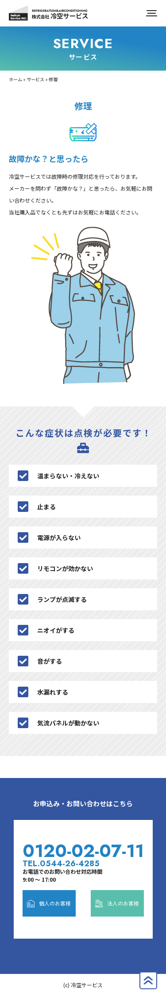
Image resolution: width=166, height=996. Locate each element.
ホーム (15, 79)
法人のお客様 (117, 903)
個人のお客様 (49, 903)
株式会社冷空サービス (49, 13)
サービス (35, 79)
